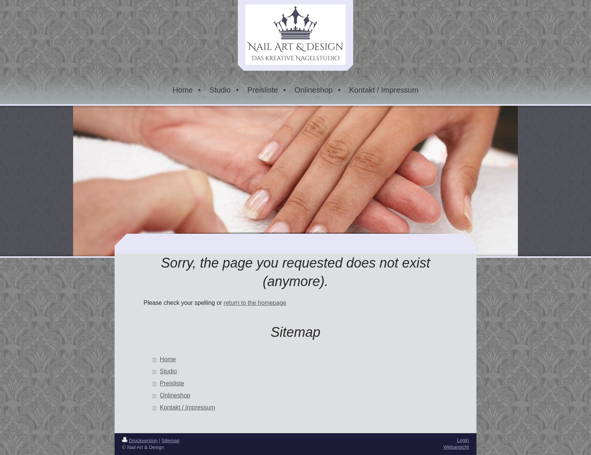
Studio (168, 371)
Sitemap (171, 440)
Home (168, 359)
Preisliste (172, 383)
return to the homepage (255, 303)
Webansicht (456, 447)
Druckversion (140, 440)
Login (463, 440)
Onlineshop (175, 395)
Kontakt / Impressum (187, 407)
